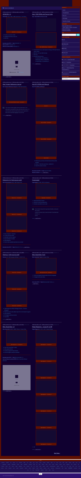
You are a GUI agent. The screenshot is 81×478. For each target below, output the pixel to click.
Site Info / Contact (66, 21)
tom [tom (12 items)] (76, 466)
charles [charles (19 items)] (48, 462)
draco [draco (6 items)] (64, 464)
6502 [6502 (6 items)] (70, 466)
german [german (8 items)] (57, 464)
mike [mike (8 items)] (76, 462)
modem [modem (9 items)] (70, 462)
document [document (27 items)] (25, 464)
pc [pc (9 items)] (54, 462)
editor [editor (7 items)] (21, 464)
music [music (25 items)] (37, 468)
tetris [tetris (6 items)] (24, 466)
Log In (64, 10)
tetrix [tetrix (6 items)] (39, 464)
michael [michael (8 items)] (60, 464)
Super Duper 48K (71, 59)
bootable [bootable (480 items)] (70, 468)
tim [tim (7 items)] (10, 462)
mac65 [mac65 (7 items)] (47, 466)
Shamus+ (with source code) (11, 255)
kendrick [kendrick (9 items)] (75, 464)
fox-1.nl (12, 475)
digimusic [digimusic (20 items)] (20, 466)
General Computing (66, 30)
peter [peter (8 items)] (57, 462)
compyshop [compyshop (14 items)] (4, 464)
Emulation (75, 27)
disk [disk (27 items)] (73, 462)
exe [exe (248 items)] (49, 464)
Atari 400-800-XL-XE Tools (18, 12)
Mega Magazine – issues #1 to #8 (42, 327)
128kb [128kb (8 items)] (24, 462)
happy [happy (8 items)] (16, 466)
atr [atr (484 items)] (63, 462)
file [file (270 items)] (34, 464)
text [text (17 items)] (27, 462)
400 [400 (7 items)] (71, 464)
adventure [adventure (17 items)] (2, 462)
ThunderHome (66, 12)
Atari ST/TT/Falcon (66, 29)
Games (70, 27)
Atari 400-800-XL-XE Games (18, 252)
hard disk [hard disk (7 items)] (3, 466)
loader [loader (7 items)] (66, 462)
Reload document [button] (13, 72)
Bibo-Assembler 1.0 (8, 327)
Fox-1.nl (64, 15)
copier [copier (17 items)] (14, 462)
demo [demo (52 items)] (43, 464)
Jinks (64, 39)
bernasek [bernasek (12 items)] (28, 466)
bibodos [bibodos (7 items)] (58, 466)
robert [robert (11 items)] (46, 464)
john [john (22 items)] (60, 462)
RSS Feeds (65, 18)
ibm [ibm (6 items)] (9, 466)
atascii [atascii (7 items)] (53, 464)
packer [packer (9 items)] (18, 464)
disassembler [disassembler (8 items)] (13, 464)
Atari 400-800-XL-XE (7, 12)
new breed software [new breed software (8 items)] (52, 466)
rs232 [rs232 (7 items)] (51, 462)
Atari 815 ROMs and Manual (40, 84)
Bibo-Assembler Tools (38, 255)
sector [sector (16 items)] (40, 462)
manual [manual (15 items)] (44, 462)
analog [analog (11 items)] (44, 466)
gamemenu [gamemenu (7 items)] (68, 464)
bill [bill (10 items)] (78, 464)
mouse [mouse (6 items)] (37, 462)
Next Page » (57, 453)
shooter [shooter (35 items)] (7, 462)
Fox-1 (64, 62)
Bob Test (64, 48)
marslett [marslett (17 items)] (9, 464)
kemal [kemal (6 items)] (40, 466)
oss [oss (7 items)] (79, 462)
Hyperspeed (35, 180)
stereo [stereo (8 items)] (6, 466)
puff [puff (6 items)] (33, 462)
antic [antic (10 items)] (79, 466)
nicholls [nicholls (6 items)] (62, 466)
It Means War (65, 44)
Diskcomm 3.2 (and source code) (12, 180)
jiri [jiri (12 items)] (36, 464)
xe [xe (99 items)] (31, 466)
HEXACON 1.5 (7, 14)
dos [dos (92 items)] (73, 466)
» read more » (8, 76)
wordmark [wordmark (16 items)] (30, 464)
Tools (64, 27)
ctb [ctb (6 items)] (67, 466)
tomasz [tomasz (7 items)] (13, 466)
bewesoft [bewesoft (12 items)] (20, 462)
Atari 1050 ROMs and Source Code (42, 14)
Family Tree (65, 52)
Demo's (67, 27)
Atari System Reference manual (12, 84)
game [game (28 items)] (30, 462)
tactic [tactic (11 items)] (37, 466)
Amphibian (69, 62)
